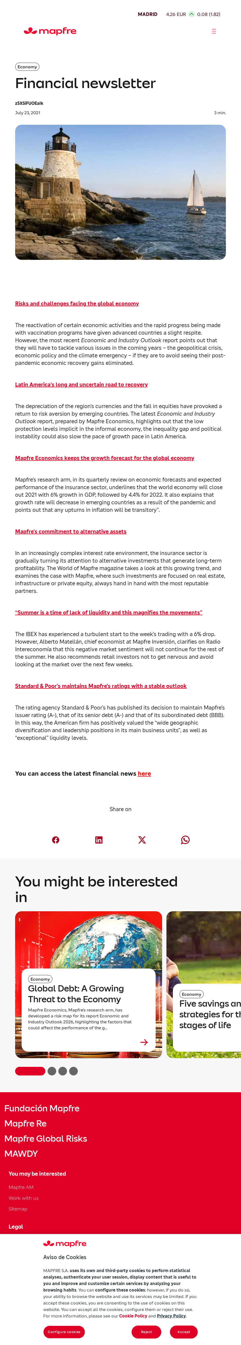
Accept (184, 1332)
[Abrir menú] (214, 31)
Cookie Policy (133, 1316)
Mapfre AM (21, 1187)
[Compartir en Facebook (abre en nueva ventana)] (55, 840)
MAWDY (21, 1153)
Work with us (24, 1198)
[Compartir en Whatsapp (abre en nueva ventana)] (185, 840)
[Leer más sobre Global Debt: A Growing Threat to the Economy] (88, 1042)
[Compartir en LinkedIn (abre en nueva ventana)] (99, 840)
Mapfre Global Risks (45, 1138)
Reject (146, 1332)
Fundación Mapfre (41, 1108)
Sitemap (18, 1209)
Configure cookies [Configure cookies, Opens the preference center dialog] (64, 1332)
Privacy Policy (171, 1316)
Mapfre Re (25, 1123)
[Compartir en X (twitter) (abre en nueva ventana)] (142, 840)
